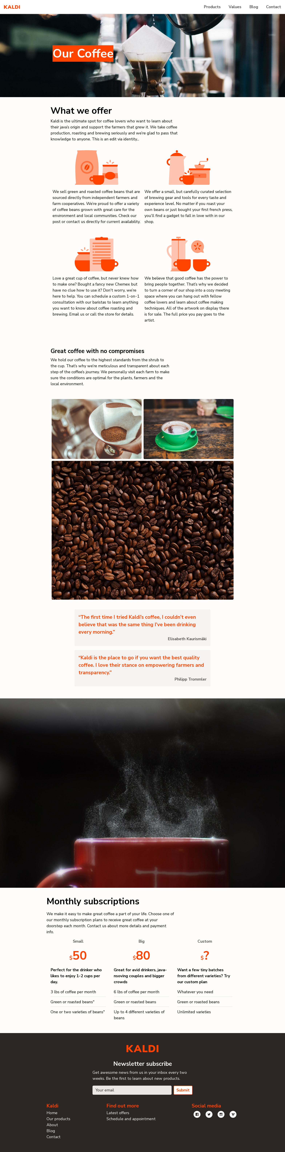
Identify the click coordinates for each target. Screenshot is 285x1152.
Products (212, 7)
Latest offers (118, 1113)
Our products (58, 1119)
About (52, 1125)
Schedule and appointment (131, 1119)
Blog (253, 7)
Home (52, 1113)
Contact (273, 7)
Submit (183, 1090)
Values (235, 7)
